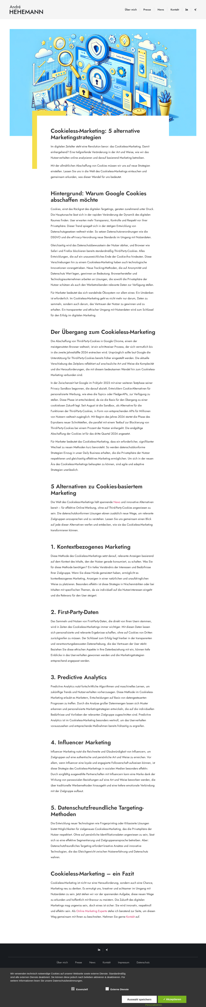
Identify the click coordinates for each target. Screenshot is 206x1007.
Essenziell (79, 989)
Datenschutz (143, 962)
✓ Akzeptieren (172, 999)
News (161, 9)
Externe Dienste (117, 989)
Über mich (131, 9)
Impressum (123, 962)
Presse (147, 9)
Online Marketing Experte (91, 911)
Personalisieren (153, 1004)
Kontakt (175, 9)
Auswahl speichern (139, 999)
